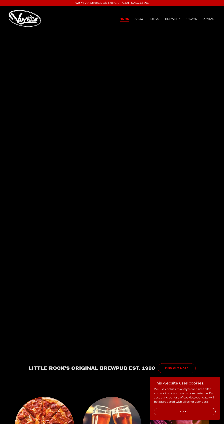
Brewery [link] (172, 18)
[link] (25, 18)
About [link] (140, 18)
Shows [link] (191, 18)
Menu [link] (154, 18)
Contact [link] (209, 18)
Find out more (176, 368)
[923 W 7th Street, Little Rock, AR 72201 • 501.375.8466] (112, 3)
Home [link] (124, 18)
